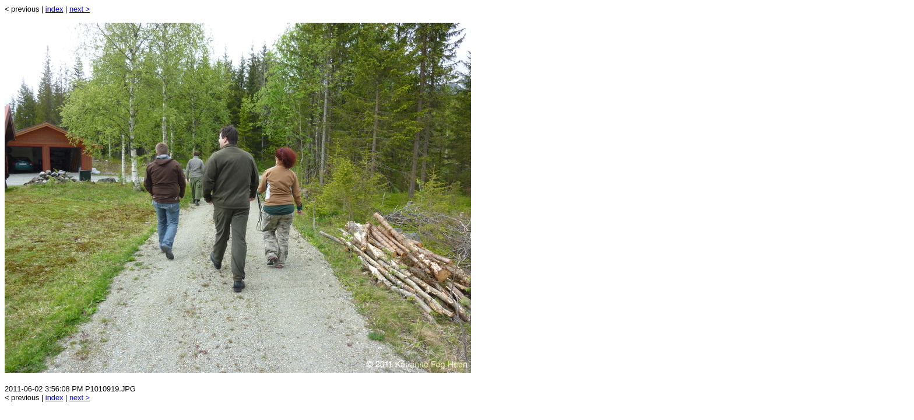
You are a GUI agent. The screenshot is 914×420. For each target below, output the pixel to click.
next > (79, 9)
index (54, 9)
